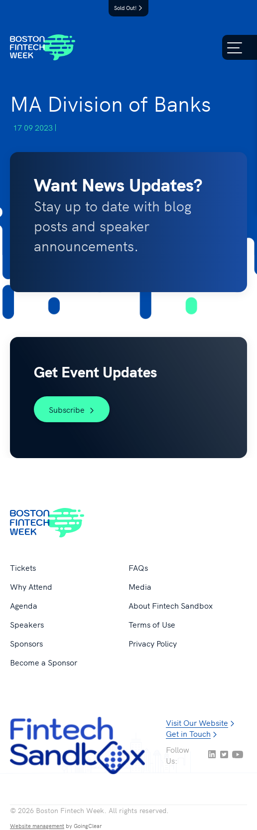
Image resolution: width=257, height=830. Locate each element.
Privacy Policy (152, 643)
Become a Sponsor (43, 662)
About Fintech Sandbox (170, 605)
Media (139, 586)
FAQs (138, 567)
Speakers (27, 624)
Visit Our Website (197, 722)
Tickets (23, 567)
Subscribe (72, 409)
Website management (37, 826)
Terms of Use (151, 624)
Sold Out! (128, 7)
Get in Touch (188, 733)
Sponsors (26, 643)
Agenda (23, 605)
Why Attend (31, 586)
